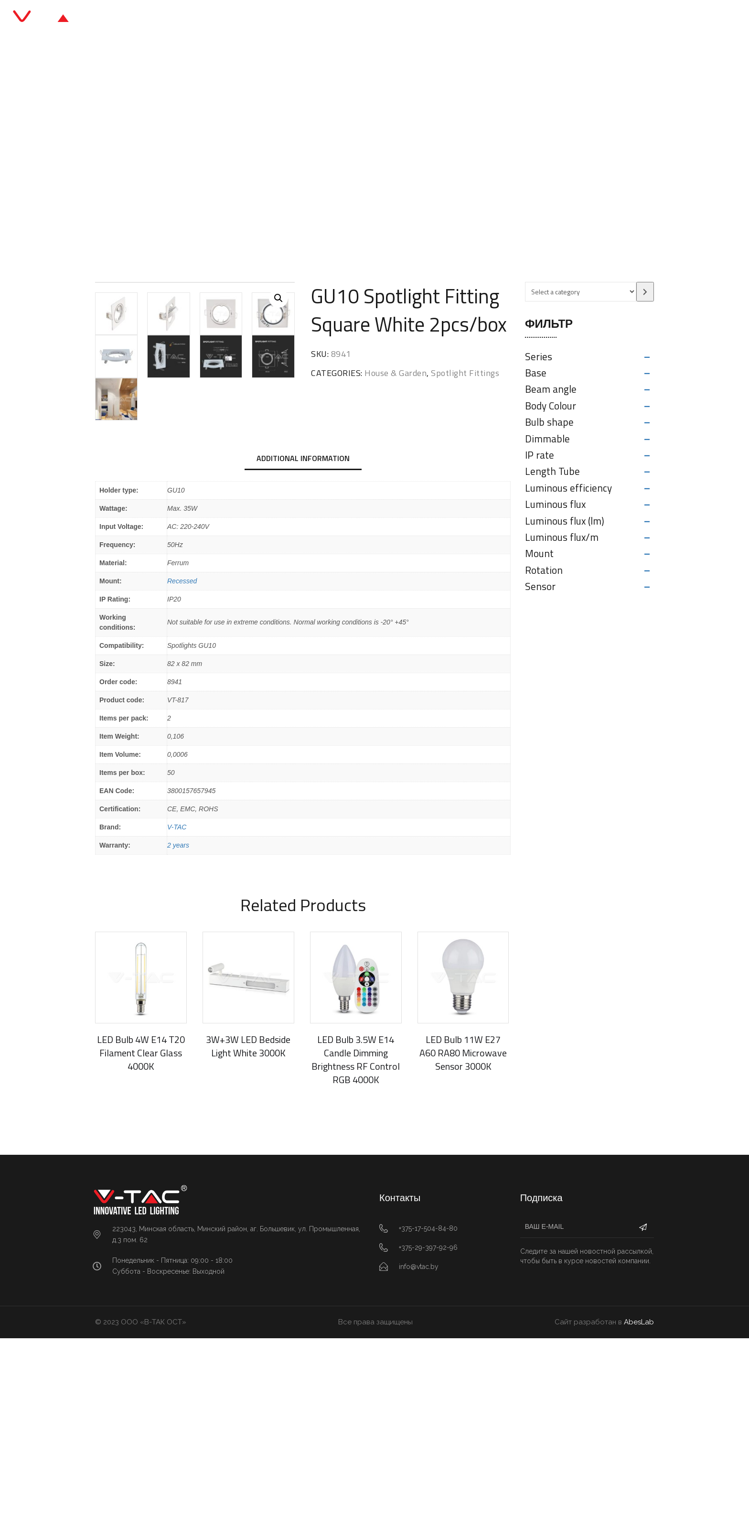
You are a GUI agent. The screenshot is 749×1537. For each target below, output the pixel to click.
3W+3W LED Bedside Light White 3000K (248, 1244)
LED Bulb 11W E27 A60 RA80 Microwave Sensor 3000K (463, 1251)
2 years (178, 1043)
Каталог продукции (333, 19)
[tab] (303, 658)
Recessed (182, 779)
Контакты (483, 19)
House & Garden (277, 160)
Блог (398, 19)
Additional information (303, 657)
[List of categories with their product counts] (580, 291)
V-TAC (176, 1025)
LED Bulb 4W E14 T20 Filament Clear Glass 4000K (141, 1251)
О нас (436, 19)
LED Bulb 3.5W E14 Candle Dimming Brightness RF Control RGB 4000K (355, 1257)
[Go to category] (645, 291)
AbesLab (639, 1520)
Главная (262, 19)
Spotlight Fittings (349, 160)
